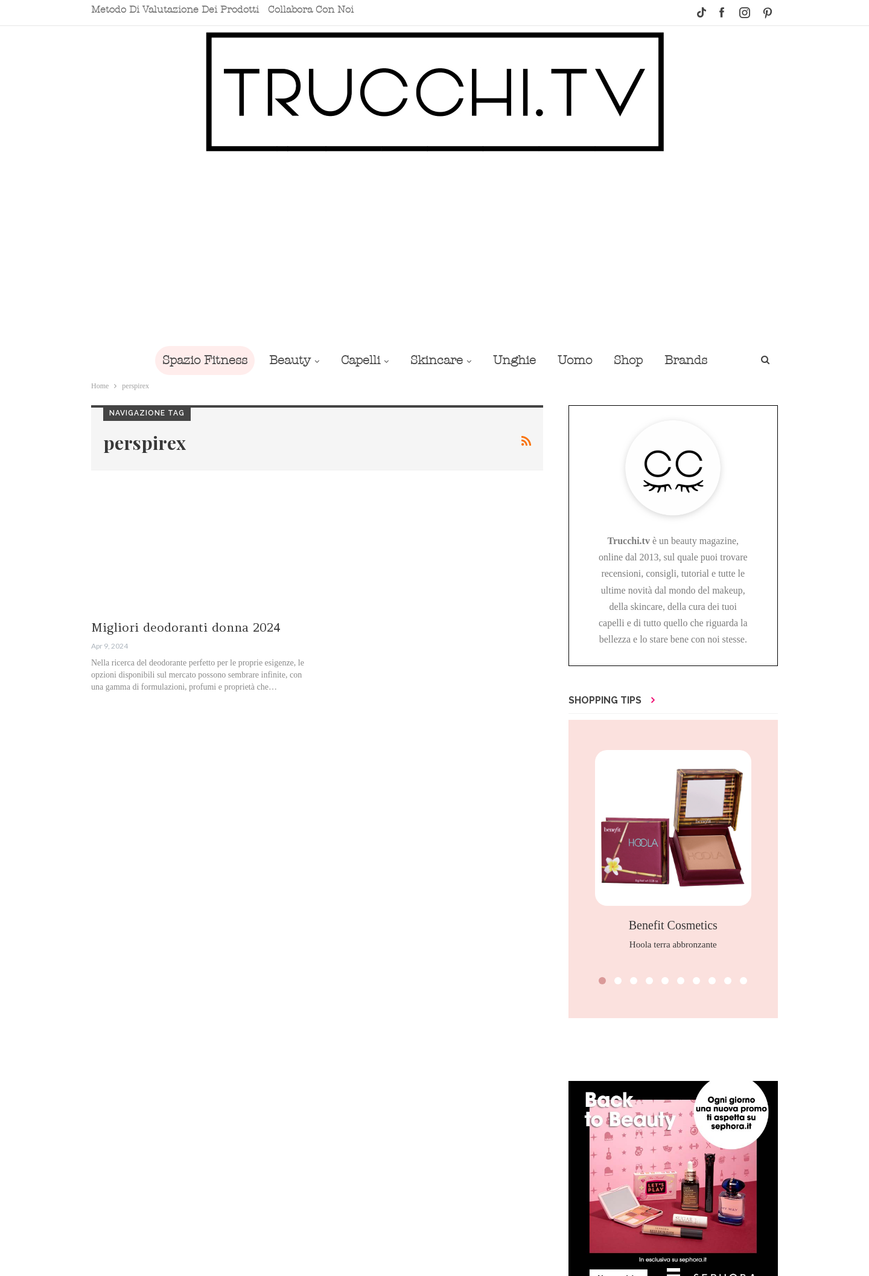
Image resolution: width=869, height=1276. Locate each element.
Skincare (436, 360)
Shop (628, 360)
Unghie (514, 360)
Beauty (290, 360)
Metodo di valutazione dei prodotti (175, 9)
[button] (602, 980)
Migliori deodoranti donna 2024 (186, 627)
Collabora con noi (311, 9)
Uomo (575, 360)
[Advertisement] (434, 248)
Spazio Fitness (204, 360)
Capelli (360, 360)
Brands (685, 360)
